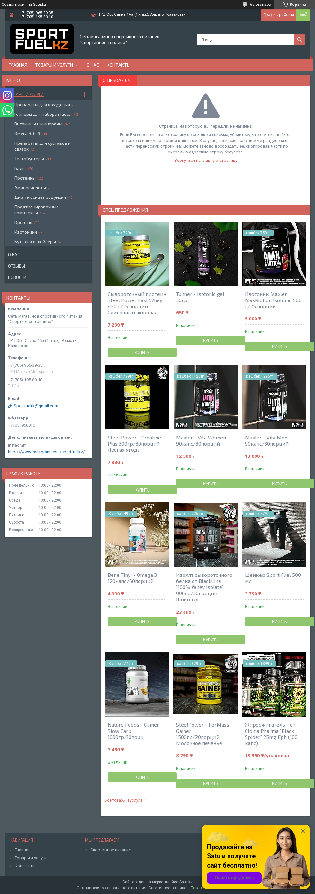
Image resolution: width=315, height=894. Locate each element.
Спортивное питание (110, 849)
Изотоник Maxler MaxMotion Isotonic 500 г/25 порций (273, 300)
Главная (18, 65)
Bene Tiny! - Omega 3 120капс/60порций (132, 578)
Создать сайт (14, 4)
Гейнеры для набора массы (43, 114)
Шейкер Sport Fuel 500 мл (273, 578)
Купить (142, 352)
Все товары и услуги (123, 800)
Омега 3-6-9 (27, 133)
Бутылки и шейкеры (35, 241)
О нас (93, 65)
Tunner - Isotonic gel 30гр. (200, 297)
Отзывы (16, 266)
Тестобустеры (29, 158)
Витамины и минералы (38, 123)
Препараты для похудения (42, 104)
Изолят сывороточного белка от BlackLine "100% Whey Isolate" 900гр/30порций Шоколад (204, 587)
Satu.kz (186, 882)
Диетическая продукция (40, 197)
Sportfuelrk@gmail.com (36, 405)
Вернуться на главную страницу (206, 160)
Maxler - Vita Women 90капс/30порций (201, 440)
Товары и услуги (54, 65)
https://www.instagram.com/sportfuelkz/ (46, 451)
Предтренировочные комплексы (36, 209)
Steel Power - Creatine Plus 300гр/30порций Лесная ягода (134, 443)
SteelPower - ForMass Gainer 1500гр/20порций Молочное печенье (202, 734)
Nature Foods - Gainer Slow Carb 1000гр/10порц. (133, 731)
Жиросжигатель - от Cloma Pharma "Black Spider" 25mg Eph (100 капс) (271, 734)
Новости (17, 277)
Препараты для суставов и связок (42, 146)
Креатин (23, 222)
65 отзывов (260, 4)
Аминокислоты (30, 187)
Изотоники (25, 232)
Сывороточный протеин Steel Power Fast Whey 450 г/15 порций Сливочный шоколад (137, 303)
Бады (20, 168)
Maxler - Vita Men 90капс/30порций (267, 440)
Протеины (25, 177)
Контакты (118, 65)
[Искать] (299, 39)
